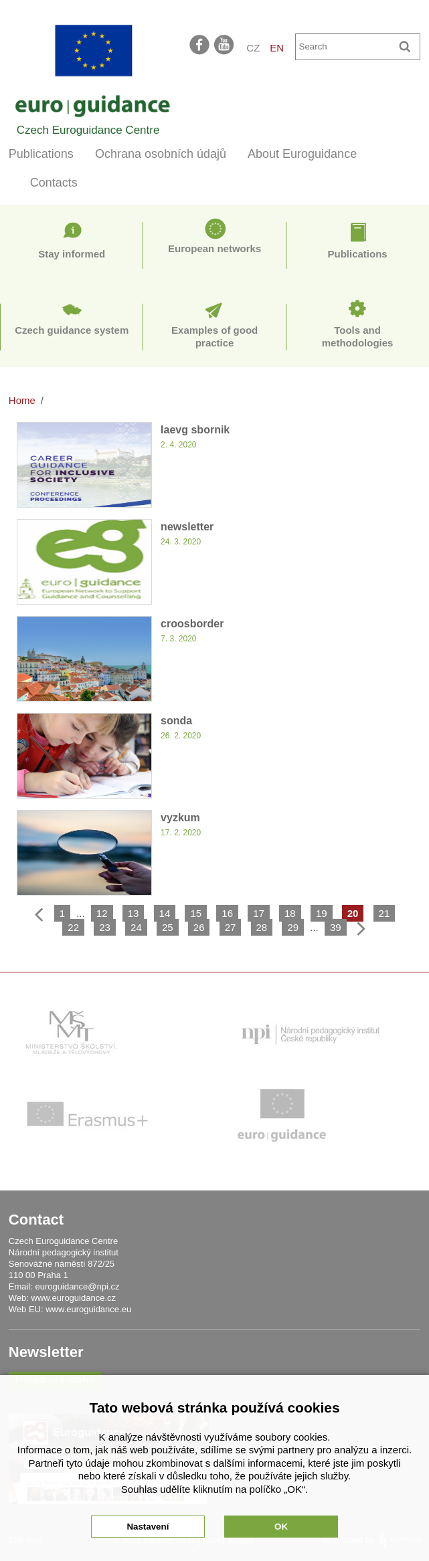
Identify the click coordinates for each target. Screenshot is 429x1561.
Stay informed (71, 253)
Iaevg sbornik (195, 429)
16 (227, 913)
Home (22, 400)
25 (167, 927)
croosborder (192, 623)
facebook (199, 44)
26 (199, 927)
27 (230, 927)
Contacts (54, 182)
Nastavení (147, 1527)
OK (281, 1527)
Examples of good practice (214, 336)
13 (133, 913)
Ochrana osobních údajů (160, 154)
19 (321, 913)
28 (262, 927)
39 (335, 927)
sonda (176, 720)
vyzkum (180, 817)
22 (73, 927)
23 (104, 927)
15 (195, 913)
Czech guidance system (71, 330)
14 (165, 913)
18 (290, 913)
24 (136, 927)
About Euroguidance (302, 154)
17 (258, 913)
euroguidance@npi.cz (77, 1286)
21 (384, 913)
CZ (253, 48)
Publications (41, 154)
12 (102, 913)
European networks (214, 248)
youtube (225, 44)
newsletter (187, 526)
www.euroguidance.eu (88, 1309)
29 (292, 927)
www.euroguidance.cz (73, 1298)
